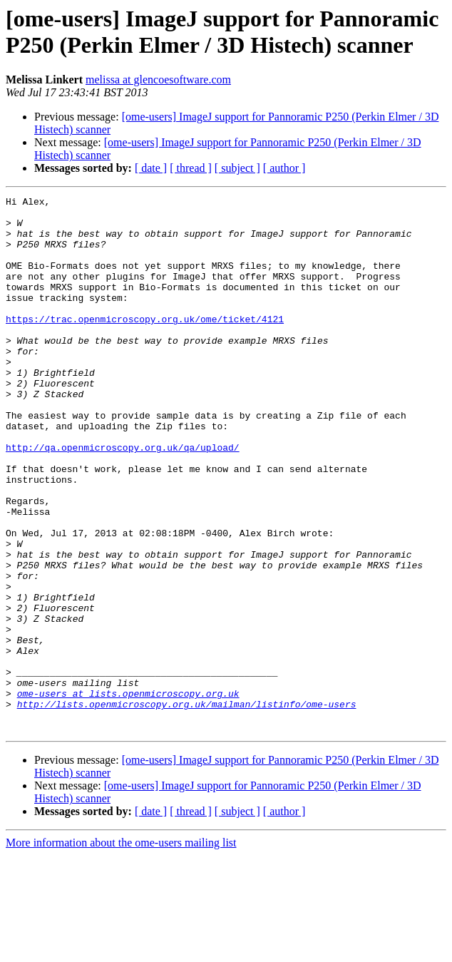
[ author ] (284, 168)
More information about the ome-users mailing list (121, 949)
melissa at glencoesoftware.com (158, 79)
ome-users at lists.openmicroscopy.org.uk (128, 793)
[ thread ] (191, 168)
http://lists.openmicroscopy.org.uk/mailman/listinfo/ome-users (186, 806)
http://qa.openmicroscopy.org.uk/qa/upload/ (123, 498)
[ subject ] (237, 168)
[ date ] (151, 168)
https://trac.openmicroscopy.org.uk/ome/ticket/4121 (145, 344)
